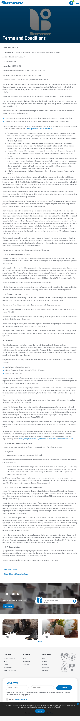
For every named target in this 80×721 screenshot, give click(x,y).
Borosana (44, 661)
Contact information (9, 659)
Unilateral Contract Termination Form (16, 574)
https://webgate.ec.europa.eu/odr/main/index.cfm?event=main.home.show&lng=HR (46, 439)
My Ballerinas (45, 667)
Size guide (26, 664)
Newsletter (12, 683)
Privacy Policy (7, 667)
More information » (56, 707)
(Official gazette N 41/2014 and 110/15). (39, 129)
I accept (17, 699)
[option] (20, 630)
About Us (6, 661)
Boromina (44, 664)
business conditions (21, 699)
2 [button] (41, 641)
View (7, 637)
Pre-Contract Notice (10, 569)
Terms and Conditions (10, 670)
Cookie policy (26, 661)
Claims (24, 659)
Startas (43, 659)
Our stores (8, 606)
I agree (40, 711)
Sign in (64, 688)
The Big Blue (45, 670)
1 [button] (38, 641)
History (6, 664)
